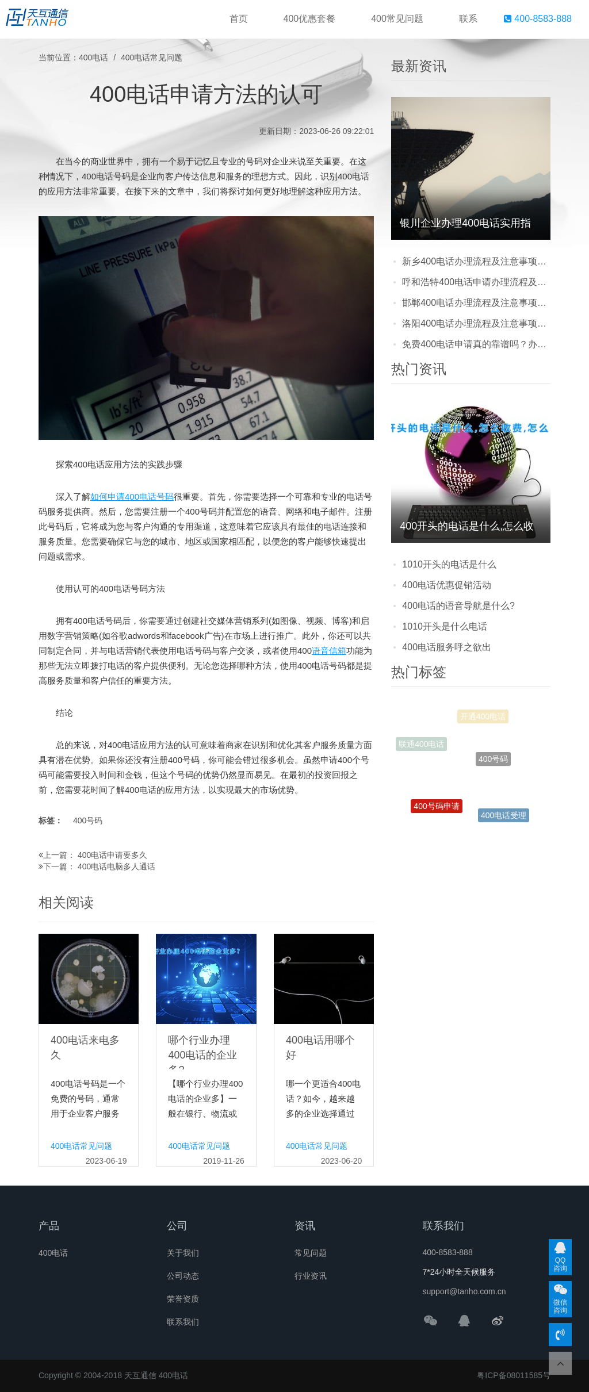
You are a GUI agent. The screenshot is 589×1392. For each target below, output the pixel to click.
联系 (468, 19)
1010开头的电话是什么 (449, 564)
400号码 (87, 820)
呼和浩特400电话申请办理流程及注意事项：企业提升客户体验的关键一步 (476, 282)
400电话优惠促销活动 (446, 585)
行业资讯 (310, 1275)
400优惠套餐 (310, 19)
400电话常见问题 (151, 57)
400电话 (93, 57)
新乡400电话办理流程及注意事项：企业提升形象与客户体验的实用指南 (476, 261)
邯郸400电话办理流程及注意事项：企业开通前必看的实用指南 (476, 303)
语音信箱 (329, 650)
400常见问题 (397, 19)
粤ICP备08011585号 (513, 1375)
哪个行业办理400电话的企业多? (202, 1055)
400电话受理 (503, 818)
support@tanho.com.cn (464, 1291)
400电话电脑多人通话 (116, 866)
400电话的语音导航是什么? (458, 606)
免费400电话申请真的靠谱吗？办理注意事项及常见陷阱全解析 (476, 344)
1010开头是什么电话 (444, 626)
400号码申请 (436, 811)
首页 (239, 19)
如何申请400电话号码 (132, 496)
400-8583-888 (538, 19)
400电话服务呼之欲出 (446, 647)
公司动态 (183, 1275)
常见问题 (310, 1252)
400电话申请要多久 (112, 855)
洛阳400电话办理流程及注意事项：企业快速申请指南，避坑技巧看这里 (476, 323)
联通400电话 (421, 746)
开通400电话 (483, 719)
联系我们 (183, 1321)
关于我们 (183, 1252)
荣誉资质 (183, 1298)
